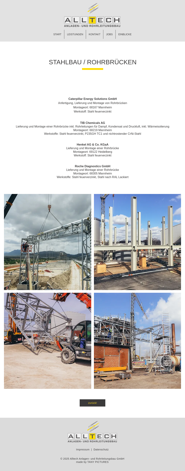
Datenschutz (101, 449)
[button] (47, 242)
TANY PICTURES (98, 462)
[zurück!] (92, 403)
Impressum (82, 449)
